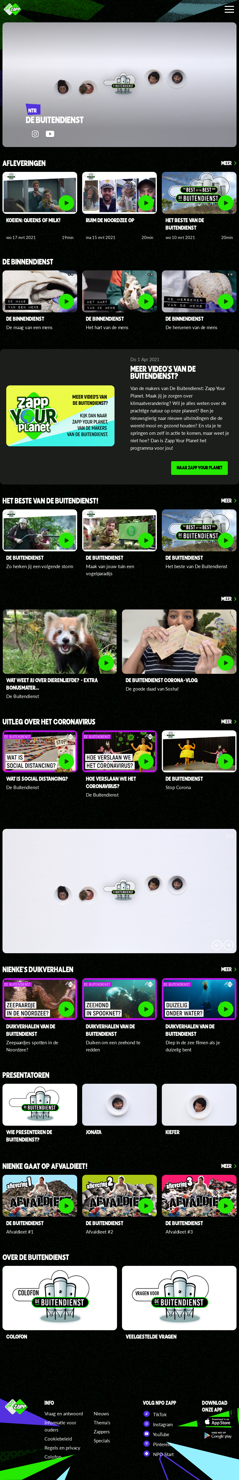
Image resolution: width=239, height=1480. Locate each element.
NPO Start (158, 1453)
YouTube (156, 1433)
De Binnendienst (27, 262)
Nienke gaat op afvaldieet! (45, 1168)
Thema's (102, 1422)
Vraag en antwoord (64, 1413)
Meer (226, 162)
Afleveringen (24, 163)
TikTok (155, 1414)
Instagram (158, 1423)
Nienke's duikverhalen (37, 972)
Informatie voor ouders (60, 1426)
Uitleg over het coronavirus (48, 724)
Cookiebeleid (58, 1438)
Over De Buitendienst (35, 1259)
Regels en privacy (62, 1447)
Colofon (53, 1456)
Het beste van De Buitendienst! (50, 503)
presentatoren (25, 1077)
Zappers (102, 1431)
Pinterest (157, 1443)
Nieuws (101, 1413)
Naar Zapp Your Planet (198, 469)
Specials (102, 1440)
